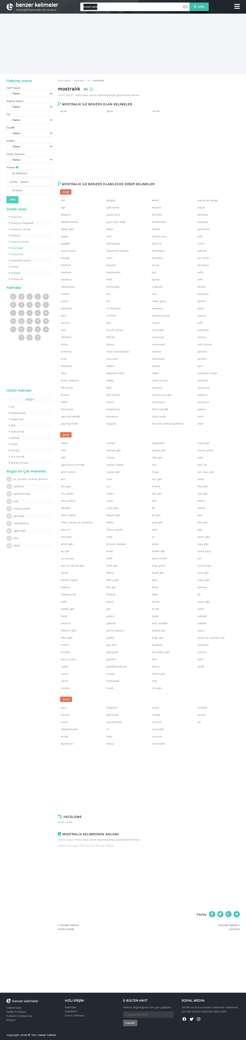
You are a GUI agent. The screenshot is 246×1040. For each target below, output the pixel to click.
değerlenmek (69, 729)
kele (154, 580)
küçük (155, 265)
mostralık (98, 80)
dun (63, 330)
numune (157, 736)
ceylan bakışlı (114, 464)
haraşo (110, 673)
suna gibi (203, 573)
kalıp (109, 736)
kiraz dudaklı (160, 623)
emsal (64, 736)
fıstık (109, 558)
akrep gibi (67, 229)
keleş (155, 587)
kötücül (156, 243)
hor (108, 301)
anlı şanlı (66, 537)
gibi (108, 609)
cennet (110, 443)
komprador (159, 222)
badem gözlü (69, 580)
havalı (110, 688)
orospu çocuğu (162, 395)
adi (63, 200)
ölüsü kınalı (159, 416)
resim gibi (203, 537)
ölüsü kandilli (160, 409)
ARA (198, 7)
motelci (15, 273)
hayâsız (111, 265)
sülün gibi (203, 580)
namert (156, 351)
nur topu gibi (205, 472)
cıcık (109, 479)
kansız (110, 402)
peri (199, 515)
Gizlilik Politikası (16, 1012)
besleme (66, 279)
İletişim (11, 1020)
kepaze (156, 207)
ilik (153, 508)
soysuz (201, 315)
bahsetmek (17, 413)
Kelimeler (79, 80)
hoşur (155, 472)
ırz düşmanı (113, 308)
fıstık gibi (112, 565)
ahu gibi (66, 486)
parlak (201, 508)
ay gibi (65, 551)
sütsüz (201, 337)
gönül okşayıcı (115, 630)
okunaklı (202, 486)
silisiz (200, 308)
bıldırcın (66, 623)
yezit (200, 416)
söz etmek (16, 456)
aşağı (64, 236)
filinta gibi (112, 580)
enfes (109, 551)
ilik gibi (156, 515)
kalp (109, 387)
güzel (109, 111)
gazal (109, 601)
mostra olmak (19, 241)
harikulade (112, 681)
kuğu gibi (158, 637)
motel (13, 266)
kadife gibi (158, 551)
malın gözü (159, 301)
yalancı (201, 409)
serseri (201, 286)
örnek (156, 111)
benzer (65, 715)
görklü (110, 637)
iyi (153, 537)
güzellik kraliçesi (116, 666)
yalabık (201, 623)
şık (199, 594)
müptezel (158, 337)
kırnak (155, 601)
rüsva (200, 243)
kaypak (111, 423)
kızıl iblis (157, 214)
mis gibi (157, 688)
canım (65, 673)
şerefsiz (202, 358)
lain (154, 272)
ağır (63, 207)
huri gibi (157, 479)
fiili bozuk (67, 387)
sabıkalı (202, 250)
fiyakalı (110, 594)
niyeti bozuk (159, 380)
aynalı (64, 573)
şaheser (202, 587)
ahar (12, 538)
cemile (65, 688)
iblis (108, 322)
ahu (63, 479)
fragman (111, 707)
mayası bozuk (161, 315)
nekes (155, 373)
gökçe (110, 616)
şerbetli (202, 351)
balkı (64, 601)
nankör (156, 366)
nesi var (202, 464)
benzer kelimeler (37, 6)
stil (199, 558)
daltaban (66, 308)
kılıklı (155, 594)
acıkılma (15, 486)
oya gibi (202, 493)
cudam (65, 294)
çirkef (64, 301)
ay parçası (67, 558)
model (156, 715)
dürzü (64, 344)
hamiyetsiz (113, 243)
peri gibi (202, 522)
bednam (66, 272)
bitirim (65, 645)
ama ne (65, 529)
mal (154, 294)
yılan (200, 423)
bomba (65, 652)
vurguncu (203, 402)
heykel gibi (158, 450)
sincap (14, 450)
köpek (156, 229)
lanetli (155, 279)
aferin (64, 443)
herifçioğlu (113, 286)
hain (109, 236)
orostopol (158, 402)
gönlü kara (113, 214)
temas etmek (18, 462)
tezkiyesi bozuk (207, 373)
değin (29, 399)
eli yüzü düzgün (116, 544)
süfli (200, 322)
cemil (64, 681)
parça (201, 500)
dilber (110, 522)
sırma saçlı (204, 551)
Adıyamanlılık (18, 508)
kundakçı (157, 258)
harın (109, 258)
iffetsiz (110, 337)
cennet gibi (113, 450)
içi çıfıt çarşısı (114, 330)
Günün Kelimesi (74, 1015)
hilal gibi (157, 457)
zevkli (200, 666)
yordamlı (203, 645)
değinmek (16, 419)
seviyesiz (203, 294)
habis (109, 229)
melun (156, 322)
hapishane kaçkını (117, 250)
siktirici (201, 301)
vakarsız (202, 395)
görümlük (112, 715)
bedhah (66, 265)
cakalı (64, 666)
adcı (12, 501)
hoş (154, 464)
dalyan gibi (113, 515)
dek (12, 425)
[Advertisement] (123, 44)
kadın (155, 544)
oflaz (200, 479)
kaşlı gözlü (158, 565)
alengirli (66, 508)
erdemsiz (67, 351)
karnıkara (112, 416)
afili (63, 457)
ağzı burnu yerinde (73, 464)
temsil (201, 715)
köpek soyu (159, 236)
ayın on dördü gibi (72, 565)
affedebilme (17, 523)
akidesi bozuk (69, 222)
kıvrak (155, 609)
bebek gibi (67, 609)
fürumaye (67, 409)
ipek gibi (157, 522)
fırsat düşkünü (70, 380)
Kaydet (130, 1023)
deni (63, 315)
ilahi (154, 500)
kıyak (155, 616)
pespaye (202, 222)
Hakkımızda (13, 1007)
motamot (16, 254)
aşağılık (65, 243)
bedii (64, 616)
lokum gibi (158, 673)
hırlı (108, 294)
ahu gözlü (67, 493)
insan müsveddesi (117, 351)
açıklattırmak (18, 494)
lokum (156, 666)
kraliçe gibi (158, 630)
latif (154, 659)
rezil (199, 236)
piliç (199, 529)
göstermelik (114, 722)
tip (199, 722)
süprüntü (203, 330)
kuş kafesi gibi (161, 652)
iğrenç (110, 344)
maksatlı (157, 286)
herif (109, 279)
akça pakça (68, 500)
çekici (110, 493)
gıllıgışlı (110, 200)
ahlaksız (66, 214)
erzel (64, 358)
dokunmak (16, 431)
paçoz (201, 207)
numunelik (158, 743)
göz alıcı (111, 645)
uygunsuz (203, 387)
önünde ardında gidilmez (168, 423)
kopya (110, 743)
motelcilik (16, 279)
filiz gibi (111, 587)
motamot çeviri (20, 260)
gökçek (111, 623)
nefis (200, 457)
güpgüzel (112, 652)
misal (155, 707)
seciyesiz (203, 265)
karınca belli (159, 558)
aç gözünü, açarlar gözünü (26, 479)
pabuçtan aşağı (207, 200)
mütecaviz (158, 344)
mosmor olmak (19, 229)
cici (108, 486)
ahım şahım (68, 472)
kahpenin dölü (115, 373)
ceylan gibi (113, 472)
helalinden (158, 443)
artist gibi (67, 544)
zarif (200, 659)
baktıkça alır (68, 594)
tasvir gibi (203, 601)
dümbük (66, 337)
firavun (65, 395)
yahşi (200, 609)
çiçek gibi (112, 508)
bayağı (65, 258)
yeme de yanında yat (211, 637)
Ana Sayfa (64, 80)
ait (11, 406)
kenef (155, 200)
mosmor (15, 217)
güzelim (111, 659)
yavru (200, 630)
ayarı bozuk (68, 250)
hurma (156, 486)
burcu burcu (68, 659)
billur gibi (66, 637)
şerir (200, 366)
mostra (156, 722)
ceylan (110, 457)
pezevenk (203, 229)
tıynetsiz (202, 380)
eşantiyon (67, 743)
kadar (13, 444)
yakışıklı (202, 616)
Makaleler (71, 1011)
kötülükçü (158, 250)
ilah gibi (157, 493)
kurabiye (157, 645)
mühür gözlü (205, 450)
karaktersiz (113, 409)
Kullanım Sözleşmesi (19, 1016)
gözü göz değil (115, 222)
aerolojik (15, 516)
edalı (109, 537)
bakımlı (65, 587)
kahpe (110, 366)
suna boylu (204, 565)
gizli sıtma (112, 207)
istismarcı (112, 358)
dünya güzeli (114, 529)
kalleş (109, 380)
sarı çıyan (203, 258)
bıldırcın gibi (68, 630)
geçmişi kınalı (69, 423)
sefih (200, 272)
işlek (154, 529)
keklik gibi (158, 573)
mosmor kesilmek (21, 223)
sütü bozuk (204, 344)
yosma (201, 652)
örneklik (202, 707)
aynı (63, 707)
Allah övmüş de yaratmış (77, 522)
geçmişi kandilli (70, 416)
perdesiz (202, 214)
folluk (64, 402)
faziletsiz (66, 366)
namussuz (158, 358)
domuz (65, 322)
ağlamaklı (15, 531)
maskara (157, 308)
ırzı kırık (111, 315)
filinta (110, 573)
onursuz (157, 387)
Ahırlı (13, 545)
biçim (64, 722)
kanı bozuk (113, 395)
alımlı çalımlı (68, 515)
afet (63, 450)
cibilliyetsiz (68, 286)
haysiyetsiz (113, 272)
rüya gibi (202, 544)
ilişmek (14, 438)
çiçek (109, 500)
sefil (200, 279)
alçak (63, 111)
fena (64, 373)
